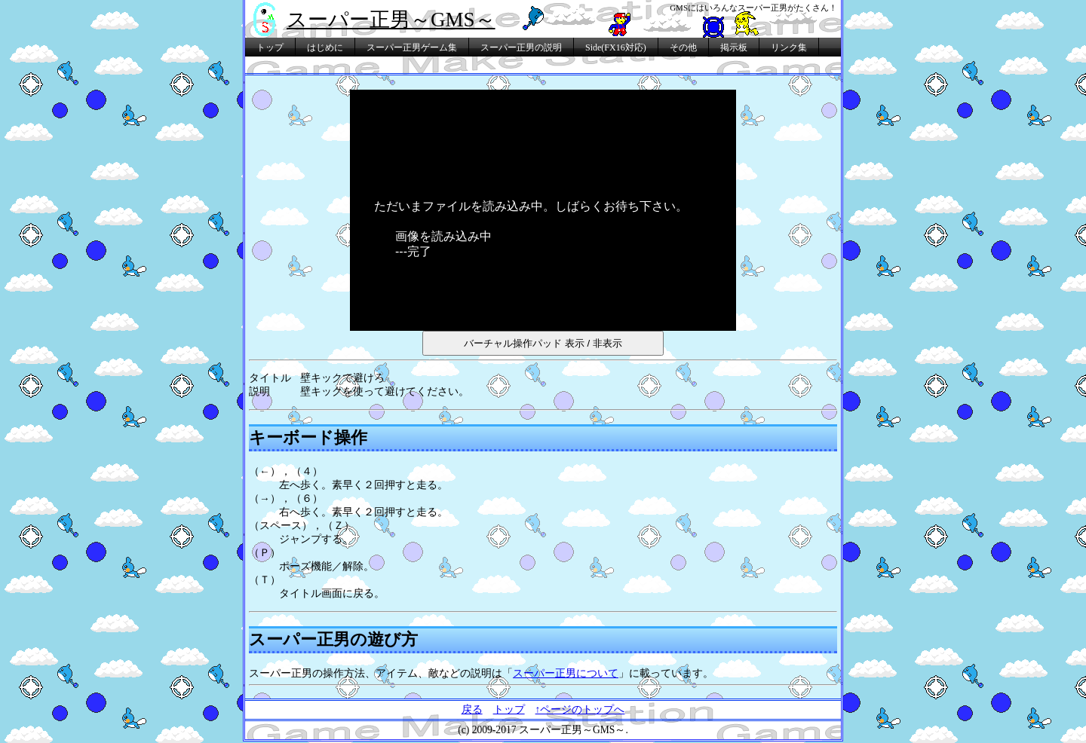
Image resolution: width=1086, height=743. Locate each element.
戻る (472, 709)
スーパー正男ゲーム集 (412, 47)
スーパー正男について (565, 673)
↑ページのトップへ (580, 709)
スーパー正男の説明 (521, 47)
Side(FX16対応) (615, 47)
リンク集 (789, 47)
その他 (683, 47)
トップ (270, 47)
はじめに (325, 47)
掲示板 (733, 47)
